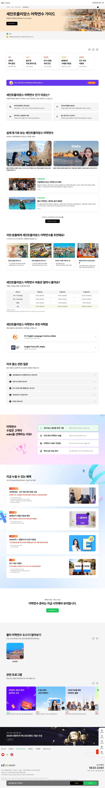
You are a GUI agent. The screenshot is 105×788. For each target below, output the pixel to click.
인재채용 (38, 749)
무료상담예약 (52, 610)
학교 (100, 2)
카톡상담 (76, 783)
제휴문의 (30, 749)
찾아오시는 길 (46, 749)
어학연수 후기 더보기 (52, 221)
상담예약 (90, 783)
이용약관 (11, 749)
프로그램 (96, 2)
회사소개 (3, 749)
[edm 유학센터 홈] (5, 3)
